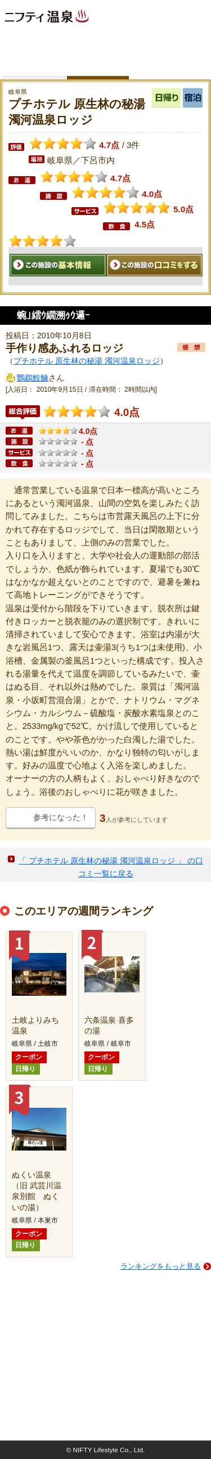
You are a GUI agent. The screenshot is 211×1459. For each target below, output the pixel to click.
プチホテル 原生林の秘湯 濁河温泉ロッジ (87, 360)
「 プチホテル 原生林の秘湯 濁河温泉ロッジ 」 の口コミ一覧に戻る (111, 867)
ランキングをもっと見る (160, 1266)
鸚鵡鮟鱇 (32, 377)
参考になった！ (60, 817)
